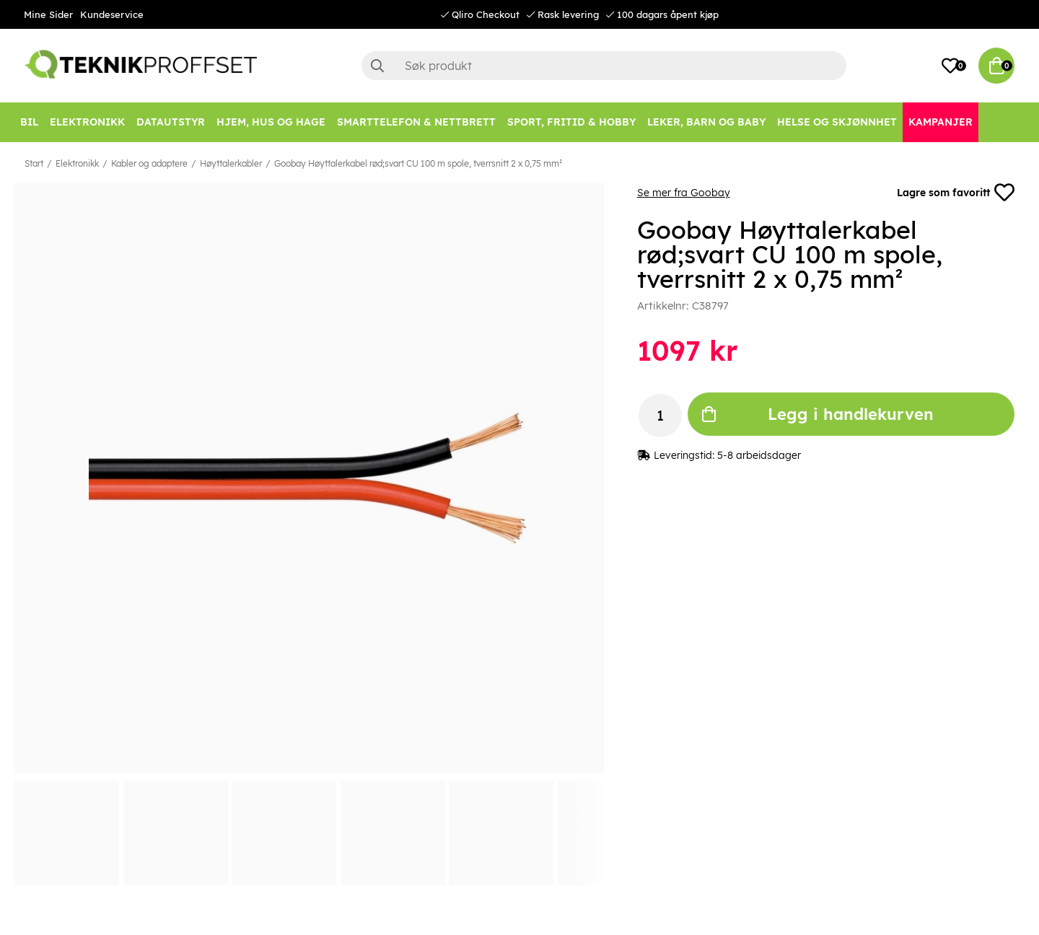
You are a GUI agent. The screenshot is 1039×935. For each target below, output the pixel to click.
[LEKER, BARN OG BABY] (706, 122)
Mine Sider (48, 14)
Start (34, 163)
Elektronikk (77, 163)
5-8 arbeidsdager (759, 455)
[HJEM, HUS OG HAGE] (271, 122)
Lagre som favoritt (955, 193)
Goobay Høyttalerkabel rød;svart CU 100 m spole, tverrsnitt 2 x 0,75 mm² (418, 163)
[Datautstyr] (171, 122)
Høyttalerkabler (231, 163)
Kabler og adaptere (149, 163)
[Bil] (29, 122)
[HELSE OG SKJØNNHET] (837, 122)
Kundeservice (112, 14)
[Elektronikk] (87, 122)
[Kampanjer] (940, 122)
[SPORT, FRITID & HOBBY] (571, 122)
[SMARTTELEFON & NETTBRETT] (416, 122)
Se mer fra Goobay (683, 192)
